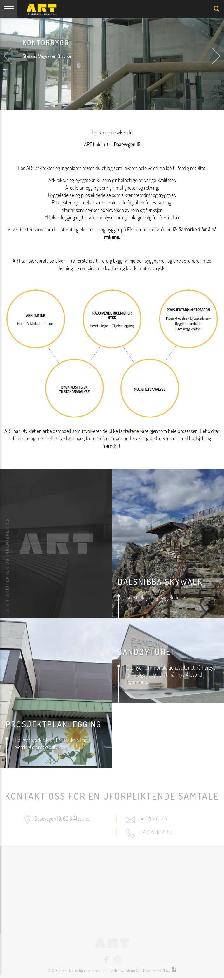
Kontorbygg (45, 42)
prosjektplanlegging (54, 724)
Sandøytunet (147, 651)
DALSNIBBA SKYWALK (160, 581)
